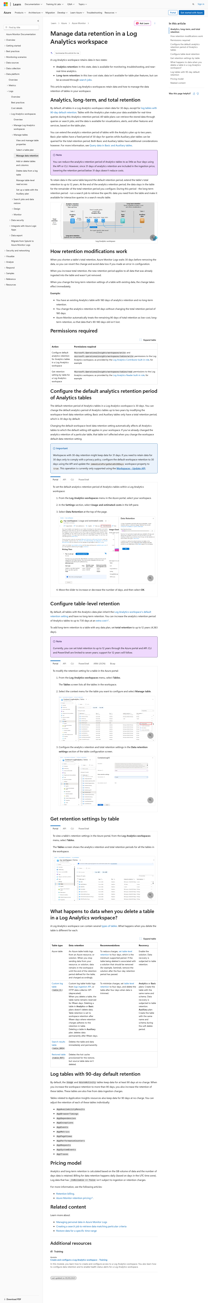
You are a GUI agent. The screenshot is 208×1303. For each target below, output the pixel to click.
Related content (178, 82)
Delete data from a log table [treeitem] (27, 172)
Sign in (201, 3)
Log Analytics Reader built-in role (129, 375)
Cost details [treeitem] (16, 108)
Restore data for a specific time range (76, 1230)
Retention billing (65, 1193)
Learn (53, 23)
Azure (64, 23)
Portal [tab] (55, 479)
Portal (173, 12)
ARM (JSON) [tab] (99, 663)
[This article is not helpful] (198, 94)
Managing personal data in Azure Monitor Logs (81, 1222)
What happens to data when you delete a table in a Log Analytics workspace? (186, 65)
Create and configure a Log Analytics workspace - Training (78, 1259)
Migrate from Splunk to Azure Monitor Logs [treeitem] (22, 242)
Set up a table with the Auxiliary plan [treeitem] (27, 191)
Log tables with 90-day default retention (185, 73)
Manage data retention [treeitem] (27, 155)
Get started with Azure (192, 12)
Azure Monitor (79, 23)
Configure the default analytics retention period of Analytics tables (185, 47)
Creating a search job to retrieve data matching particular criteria (91, 1226)
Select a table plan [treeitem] (25, 149)
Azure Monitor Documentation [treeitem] (21, 34)
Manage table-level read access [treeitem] (25, 182)
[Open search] (193, 4)
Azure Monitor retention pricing (73, 1198)
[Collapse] (38, 21)
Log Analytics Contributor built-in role (131, 359)
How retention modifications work (186, 36)
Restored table (58, 1054)
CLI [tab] (72, 479)
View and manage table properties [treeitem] (27, 142)
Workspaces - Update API (130, 468)
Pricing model (177, 78)
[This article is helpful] (194, 94)
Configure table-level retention (185, 54)
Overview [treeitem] (13, 79)
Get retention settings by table (185, 58)
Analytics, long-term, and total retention (185, 30)
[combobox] (21, 27)
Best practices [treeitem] (17, 102)
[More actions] (155, 23)
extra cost (101, 620)
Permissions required (180, 40)
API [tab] (64, 479)
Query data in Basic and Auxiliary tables (110, 145)
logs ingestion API (82, 986)
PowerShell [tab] (84, 479)
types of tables (109, 926)
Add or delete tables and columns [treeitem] (25, 163)
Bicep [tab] (112, 663)
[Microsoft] (6, 4)
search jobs (85, 79)
